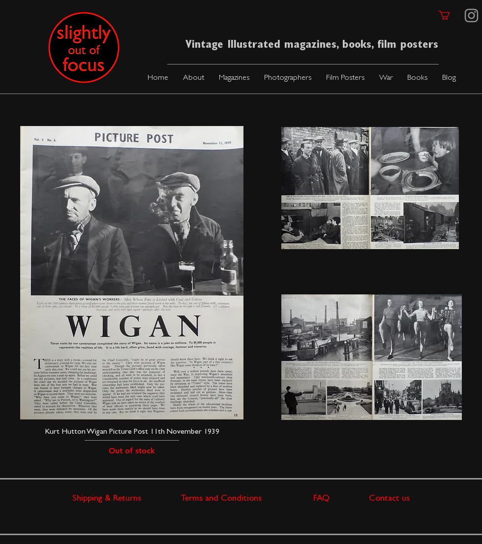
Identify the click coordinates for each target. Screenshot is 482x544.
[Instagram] (471, 15)
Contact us (389, 499)
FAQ (341, 499)
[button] (234, 78)
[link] (449, 15)
